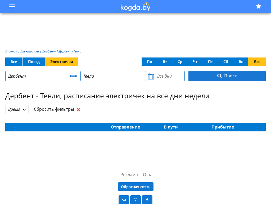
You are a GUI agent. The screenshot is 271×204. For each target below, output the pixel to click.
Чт (195, 61)
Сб (225, 61)
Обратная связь (135, 186)
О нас (149, 175)
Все (14, 61)
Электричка (61, 61)
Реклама (129, 175)
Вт (165, 61)
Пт (210, 61)
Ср (180, 61)
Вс (241, 61)
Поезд (34, 61)
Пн (149, 61)
